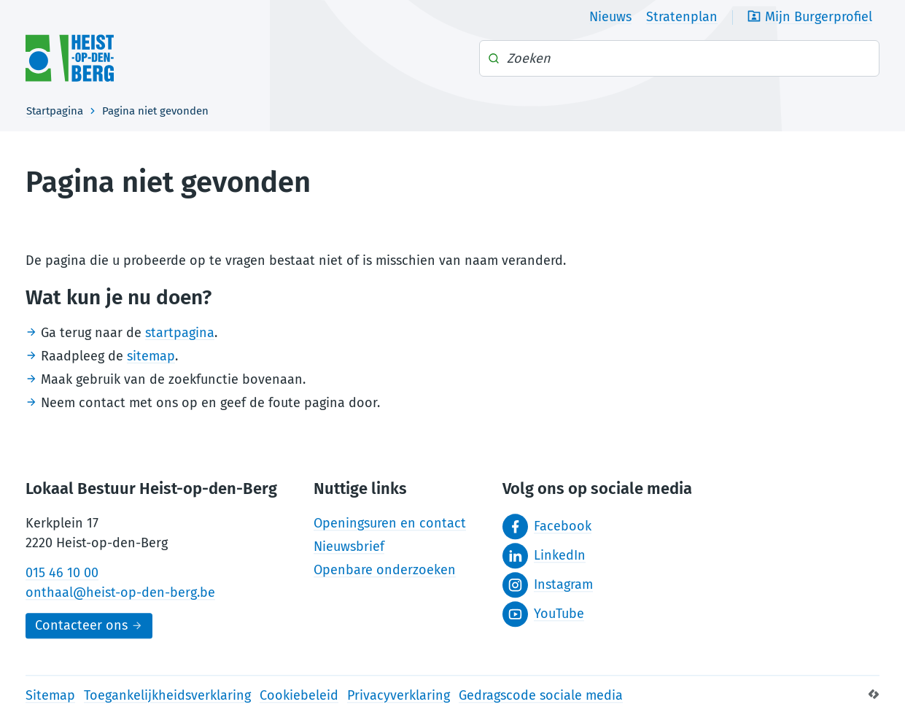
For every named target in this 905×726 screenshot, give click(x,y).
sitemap (151, 356)
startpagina (179, 333)
